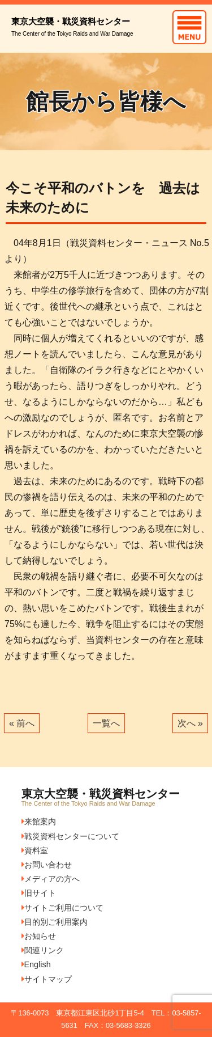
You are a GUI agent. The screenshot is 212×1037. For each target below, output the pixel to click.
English (36, 964)
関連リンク (42, 950)
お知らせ (38, 936)
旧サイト (38, 893)
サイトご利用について (62, 907)
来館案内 (38, 821)
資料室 (34, 850)
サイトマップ (46, 979)
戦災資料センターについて (70, 836)
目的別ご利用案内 (54, 921)
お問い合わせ (46, 864)
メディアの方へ (50, 878)
